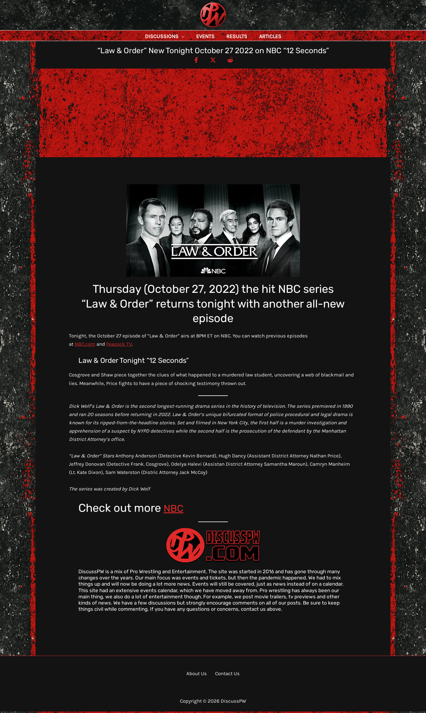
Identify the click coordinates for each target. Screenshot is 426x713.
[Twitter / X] (213, 61)
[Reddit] (234, 61)
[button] (195, 36)
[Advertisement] (213, 114)
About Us (198, 675)
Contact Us (225, 675)
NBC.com (85, 345)
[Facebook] (192, 61)
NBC (175, 509)
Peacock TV (119, 345)
